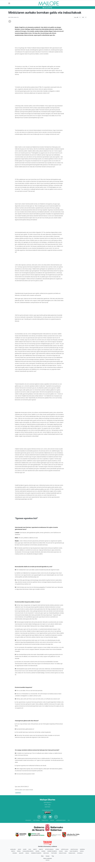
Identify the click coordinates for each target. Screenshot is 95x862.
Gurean (47, 856)
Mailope (47, 8)
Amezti (35, 849)
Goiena (43, 851)
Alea (29, 849)
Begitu (13, 851)
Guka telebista (74, 851)
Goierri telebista (52, 851)
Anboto (41, 849)
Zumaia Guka (72, 853)
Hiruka (82, 851)
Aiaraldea (13, 849)
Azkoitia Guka (74, 849)
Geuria (37, 851)
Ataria (57, 849)
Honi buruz (28, 820)
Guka (66, 851)
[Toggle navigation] (9, 3)
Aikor (19, 849)
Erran (19, 851)
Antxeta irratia (49, 849)
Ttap (53, 856)
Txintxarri (54, 853)
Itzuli (83, 17)
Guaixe (61, 851)
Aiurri (24, 849)
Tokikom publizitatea (47, 858)
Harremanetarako (61, 820)
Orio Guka (46, 853)
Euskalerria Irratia (28, 851)
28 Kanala (80, 853)
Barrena (82, 849)
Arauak (52, 820)
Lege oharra (36, 820)
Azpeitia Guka (64, 849)
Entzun (76, 17)
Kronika (15, 853)
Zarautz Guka (62, 853)
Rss (69, 820)
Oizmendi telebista (36, 853)
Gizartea (18, 792)
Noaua (27, 853)
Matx (42, 856)
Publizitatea (45, 820)
